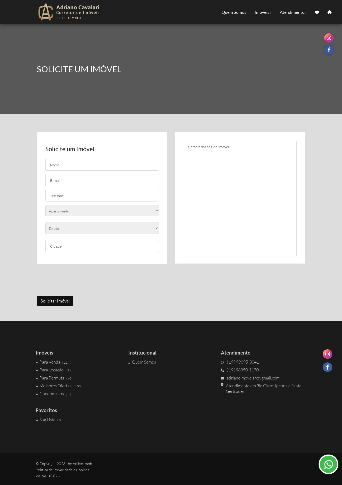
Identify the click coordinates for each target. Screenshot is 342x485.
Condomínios (53, 393)
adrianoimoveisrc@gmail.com (250, 377)
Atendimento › (293, 12)
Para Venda (53, 362)
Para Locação (53, 369)
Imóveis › (263, 12)
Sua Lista (49, 419)
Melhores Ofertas (59, 385)
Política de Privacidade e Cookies (62, 469)
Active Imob (82, 463)
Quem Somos (234, 12)
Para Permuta (54, 377)
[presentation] (73, 280)
